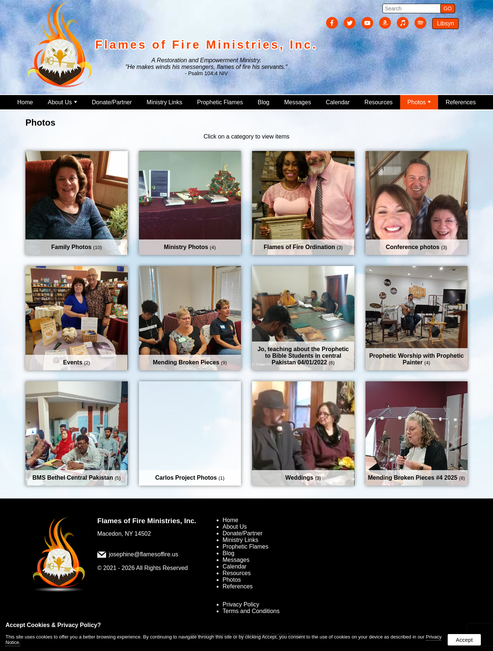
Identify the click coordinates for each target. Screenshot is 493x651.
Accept (464, 640)
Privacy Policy (241, 604)
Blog (263, 102)
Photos (419, 102)
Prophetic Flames (220, 102)
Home (25, 102)
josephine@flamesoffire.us (143, 555)
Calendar (338, 102)
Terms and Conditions (251, 611)
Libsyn (445, 23)
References (460, 102)
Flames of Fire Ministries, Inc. (146, 521)
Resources (378, 102)
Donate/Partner (112, 102)
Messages (297, 102)
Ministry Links (164, 102)
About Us (62, 102)
